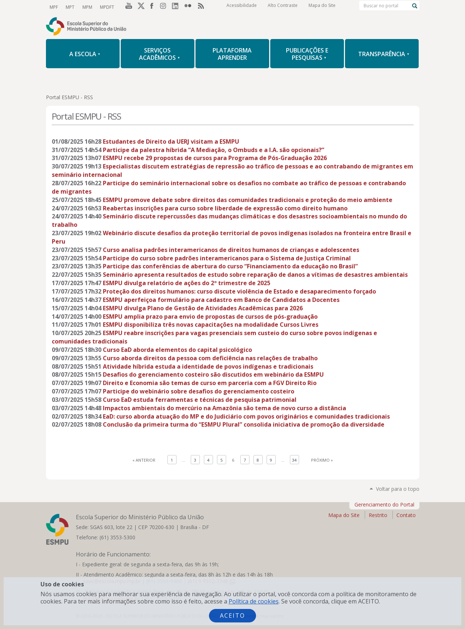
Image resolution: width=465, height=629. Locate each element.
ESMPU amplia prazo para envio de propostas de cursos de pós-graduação (210, 316)
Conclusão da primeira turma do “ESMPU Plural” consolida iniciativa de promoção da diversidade (243, 424)
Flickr (189, 6)
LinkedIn (177, 6)
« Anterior (143, 460)
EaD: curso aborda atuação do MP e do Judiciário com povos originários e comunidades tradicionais (246, 416)
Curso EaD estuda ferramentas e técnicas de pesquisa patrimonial (200, 400)
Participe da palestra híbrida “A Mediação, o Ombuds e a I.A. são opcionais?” (213, 150)
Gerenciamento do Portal (384, 504)
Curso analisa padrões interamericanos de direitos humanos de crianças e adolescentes (231, 250)
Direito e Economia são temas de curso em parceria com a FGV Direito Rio (210, 383)
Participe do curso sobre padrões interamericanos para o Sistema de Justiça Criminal (227, 258)
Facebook (152, 6)
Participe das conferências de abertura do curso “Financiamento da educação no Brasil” (230, 266)
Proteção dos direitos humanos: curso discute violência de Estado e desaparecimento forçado (239, 291)
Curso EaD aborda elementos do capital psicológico (177, 350)
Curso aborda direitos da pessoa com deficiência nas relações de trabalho (210, 358)
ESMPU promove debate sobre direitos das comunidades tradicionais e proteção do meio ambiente (247, 200)
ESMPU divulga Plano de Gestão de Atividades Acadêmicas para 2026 (203, 308)
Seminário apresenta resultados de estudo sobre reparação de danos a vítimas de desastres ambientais (255, 275)
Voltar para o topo (397, 488)
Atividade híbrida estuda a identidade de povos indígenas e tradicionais (208, 366)
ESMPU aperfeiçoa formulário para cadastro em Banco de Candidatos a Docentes (221, 300)
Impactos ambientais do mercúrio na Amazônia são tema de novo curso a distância (224, 408)
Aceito (232, 615)
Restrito (378, 515)
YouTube (127, 6)
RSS (202, 6)
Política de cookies (254, 601)
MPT (69, 7)
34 (294, 460)
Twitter (140, 6)
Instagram (164, 6)
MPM (86, 7)
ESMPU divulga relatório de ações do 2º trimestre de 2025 (186, 283)
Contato (406, 515)
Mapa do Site (322, 7)
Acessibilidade (241, 7)
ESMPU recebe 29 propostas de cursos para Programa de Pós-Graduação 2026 (215, 158)
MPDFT (105, 7)
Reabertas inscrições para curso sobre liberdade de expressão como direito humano (225, 208)
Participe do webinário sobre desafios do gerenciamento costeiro (198, 391)
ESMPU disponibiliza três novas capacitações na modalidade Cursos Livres (210, 325)
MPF (54, 7)
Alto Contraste (283, 7)
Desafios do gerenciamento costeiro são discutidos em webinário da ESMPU (213, 374)
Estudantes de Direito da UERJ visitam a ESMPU (171, 141)
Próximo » (322, 460)
